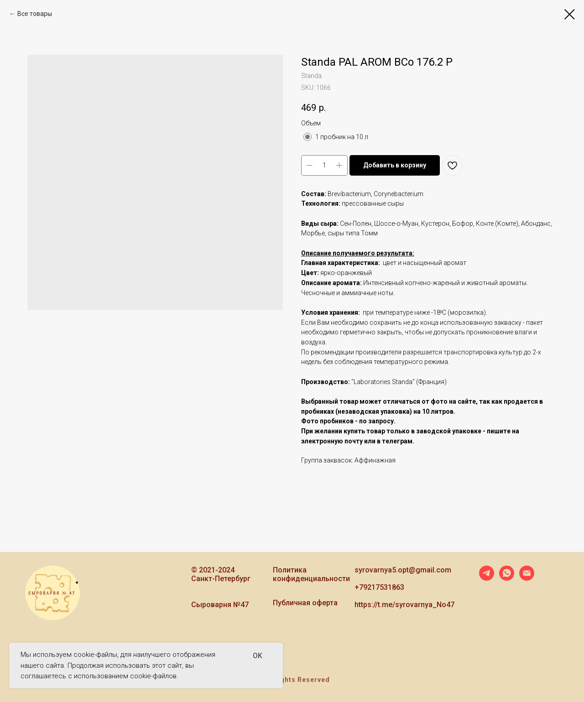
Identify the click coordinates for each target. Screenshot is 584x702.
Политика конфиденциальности (311, 574)
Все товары (34, 13)
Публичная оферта (305, 602)
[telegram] (486, 578)
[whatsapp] (506, 578)
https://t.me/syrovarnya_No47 (404, 604)
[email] (526, 578)
